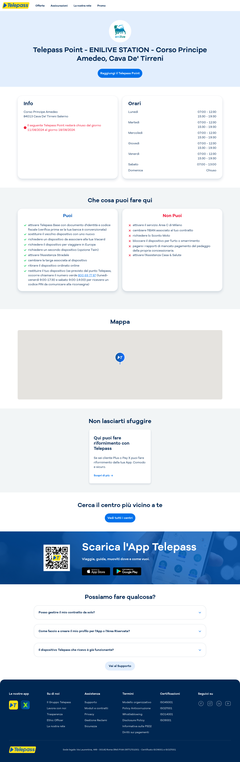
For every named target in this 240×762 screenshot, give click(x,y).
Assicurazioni (59, 5)
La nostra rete (82, 5)
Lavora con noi (56, 708)
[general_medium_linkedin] (219, 704)
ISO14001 (166, 714)
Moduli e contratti (96, 708)
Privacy (89, 714)
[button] (120, 612)
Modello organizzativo (136, 702)
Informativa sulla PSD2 (137, 726)
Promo (101, 5)
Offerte (40, 5)
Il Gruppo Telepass (59, 702)
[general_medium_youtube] (228, 704)
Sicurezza (91, 726)
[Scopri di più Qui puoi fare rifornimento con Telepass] (103, 475)
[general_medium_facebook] (201, 704)
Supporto (91, 702)
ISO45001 (166, 702)
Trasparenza (55, 714)
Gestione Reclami (96, 720)
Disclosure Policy (133, 720)
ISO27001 (166, 708)
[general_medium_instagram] (210, 704)
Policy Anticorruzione (136, 708)
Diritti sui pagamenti (135, 732)
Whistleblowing (132, 714)
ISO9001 (165, 720)
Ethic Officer (55, 720)
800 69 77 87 (87, 275)
